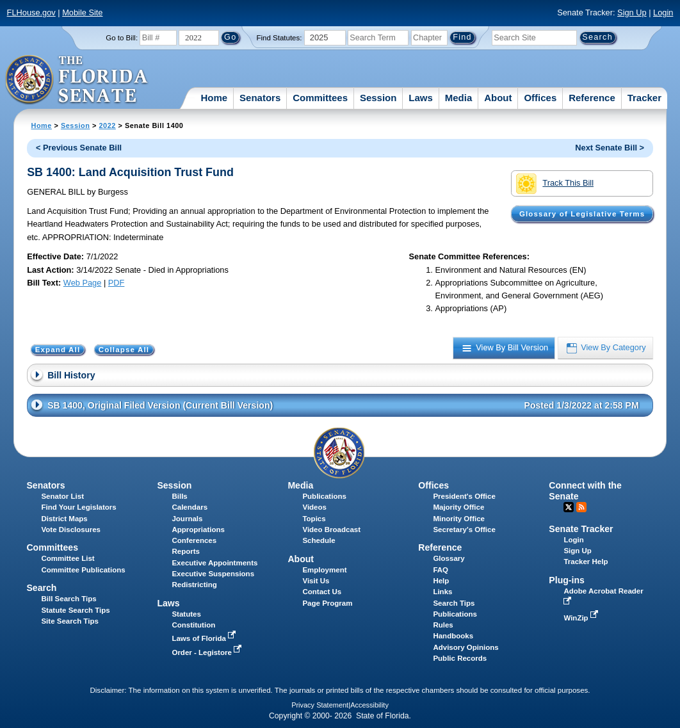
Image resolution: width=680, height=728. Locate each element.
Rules (443, 625)
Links (442, 591)
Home (213, 97)
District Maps (64, 518)
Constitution (193, 625)
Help (441, 581)
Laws (421, 97)
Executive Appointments (214, 563)
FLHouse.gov (31, 12)
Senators (259, 97)
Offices (540, 97)
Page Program (327, 603)
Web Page (82, 282)
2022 (107, 125)
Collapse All (124, 349)
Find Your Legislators (78, 507)
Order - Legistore (208, 652)
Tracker (644, 97)
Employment (324, 570)
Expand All (58, 349)
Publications (324, 496)
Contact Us (321, 591)
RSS (581, 507)
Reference (592, 97)
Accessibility (369, 705)
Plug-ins (567, 580)
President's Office (464, 496)
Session (378, 97)
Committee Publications (83, 570)
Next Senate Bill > (609, 147)
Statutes (186, 614)
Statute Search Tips (75, 610)
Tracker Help (585, 561)
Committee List (67, 558)
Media (459, 97)
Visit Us (315, 581)
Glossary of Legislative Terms (582, 214)
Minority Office (459, 518)
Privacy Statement (319, 705)
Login (663, 12)
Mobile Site (82, 12)
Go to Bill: (122, 38)
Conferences (194, 540)
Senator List (62, 496)
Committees (320, 97)
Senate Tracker (581, 529)
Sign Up (632, 12)
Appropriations (198, 529)
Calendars (189, 507)
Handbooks (453, 636)
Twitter (568, 507)
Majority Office (458, 507)
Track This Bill (555, 184)
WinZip (581, 618)
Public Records (460, 658)
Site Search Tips (69, 621)
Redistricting (194, 584)
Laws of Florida (205, 638)
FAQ (440, 570)
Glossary (448, 558)
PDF (116, 282)
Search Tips (453, 603)
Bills (179, 496)
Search (41, 588)
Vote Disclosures (71, 529)
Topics (313, 518)
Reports (186, 551)
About (498, 97)
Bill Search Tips (68, 599)
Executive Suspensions (213, 574)
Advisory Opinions (465, 647)
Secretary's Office (464, 529)
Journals (187, 518)
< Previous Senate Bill (79, 147)
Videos (314, 507)
